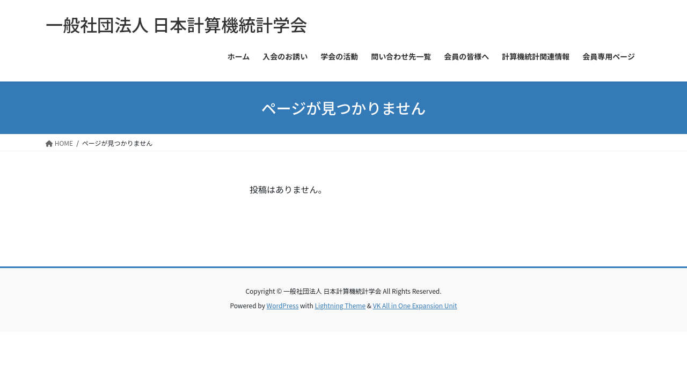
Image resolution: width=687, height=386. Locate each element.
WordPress (283, 305)
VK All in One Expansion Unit (415, 305)
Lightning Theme (340, 305)
